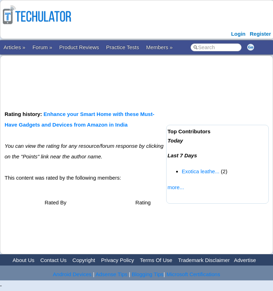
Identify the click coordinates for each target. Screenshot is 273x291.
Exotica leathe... (201, 171)
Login (238, 34)
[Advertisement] (133, 82)
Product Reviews (79, 47)
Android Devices (72, 274)
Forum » (42, 47)
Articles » (14, 47)
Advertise (245, 260)
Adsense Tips (111, 274)
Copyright (83, 260)
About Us (24, 260)
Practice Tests (122, 47)
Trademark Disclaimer (204, 260)
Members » (159, 47)
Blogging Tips (148, 274)
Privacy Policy (117, 260)
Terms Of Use (156, 260)
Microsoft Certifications (193, 274)
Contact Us (53, 260)
